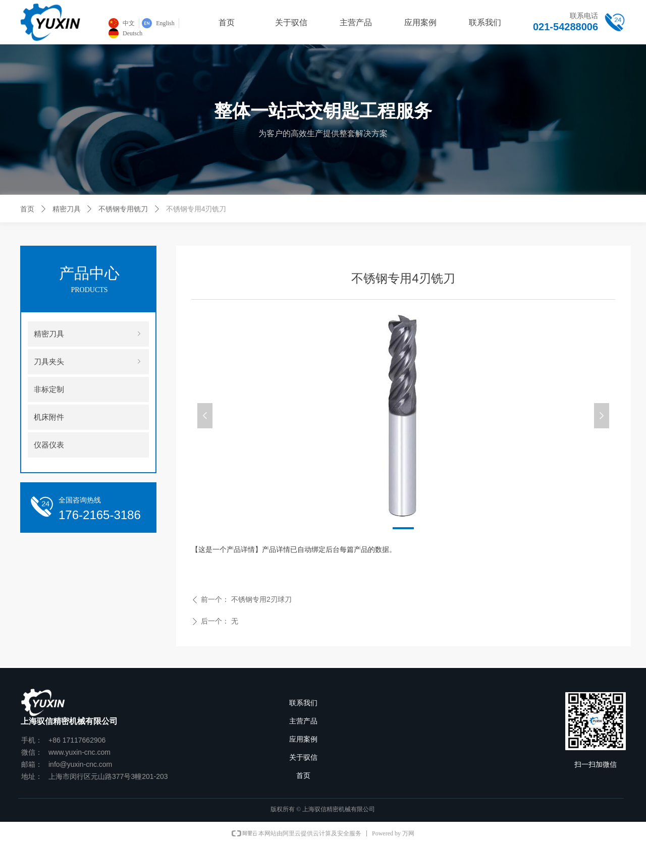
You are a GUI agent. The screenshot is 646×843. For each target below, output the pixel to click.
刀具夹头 (88, 361)
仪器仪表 (49, 445)
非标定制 (49, 389)
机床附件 (49, 417)
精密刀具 (66, 209)
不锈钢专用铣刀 (123, 209)
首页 (27, 209)
